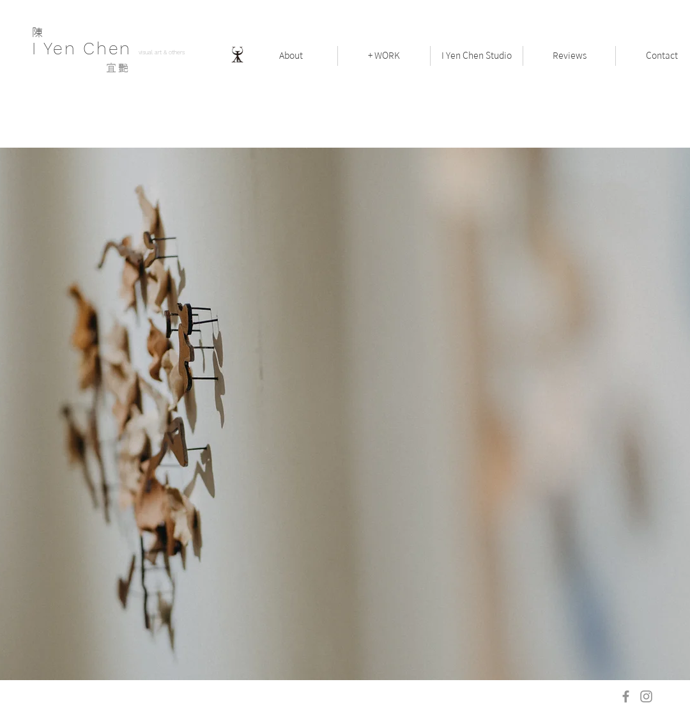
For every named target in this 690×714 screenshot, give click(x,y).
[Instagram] (646, 696)
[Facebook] (626, 696)
